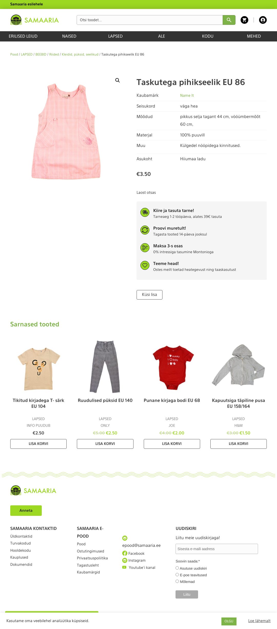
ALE (161, 36)
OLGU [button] (228, 621)
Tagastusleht (89, 572)
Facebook (134, 554)
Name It (187, 95)
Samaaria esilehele (26, 4)
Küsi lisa (149, 294)
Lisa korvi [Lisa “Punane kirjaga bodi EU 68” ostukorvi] (172, 443)
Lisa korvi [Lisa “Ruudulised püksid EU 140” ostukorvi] (105, 443)
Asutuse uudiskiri (193, 568)
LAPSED (115, 36)
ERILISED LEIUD (23, 36)
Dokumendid (22, 574)
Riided (54, 55)
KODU (207, 36)
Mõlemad (187, 581)
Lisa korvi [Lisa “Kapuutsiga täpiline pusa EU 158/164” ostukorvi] (238, 443)
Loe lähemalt (259, 621)
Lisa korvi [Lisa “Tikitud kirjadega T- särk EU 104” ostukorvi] (38, 443)
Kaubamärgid (90, 582)
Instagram (135, 563)
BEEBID (40, 55)
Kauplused (20, 565)
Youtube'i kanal (140, 572)
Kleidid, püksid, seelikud (80, 55)
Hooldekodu (21, 555)
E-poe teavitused (193, 574)
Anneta (26, 509)
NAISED (69, 36)
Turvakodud (21, 546)
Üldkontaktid (22, 537)
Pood (14, 55)
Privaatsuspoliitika (94, 563)
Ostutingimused (92, 554)
